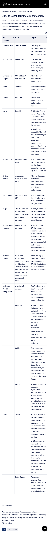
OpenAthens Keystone (25, 11)
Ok (4, 529)
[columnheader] (8, 39)
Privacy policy (7, 523)
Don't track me (13, 529)
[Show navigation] (44, 528)
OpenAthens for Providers (9, 11)
